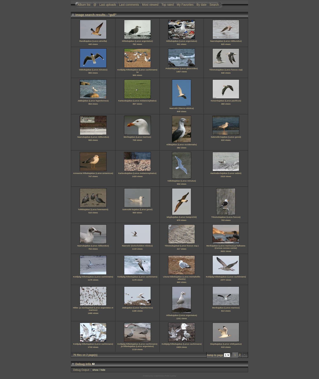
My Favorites (185, 4)
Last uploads (107, 4)
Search (214, 4)
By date (202, 4)
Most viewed (150, 4)
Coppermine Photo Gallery (165, 376)
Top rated (167, 4)
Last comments (129, 4)
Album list (84, 4)
